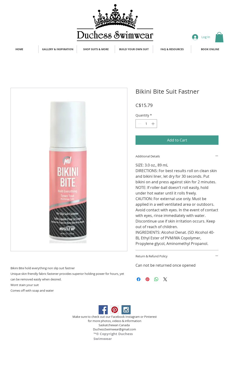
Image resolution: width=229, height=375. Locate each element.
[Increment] (153, 124)
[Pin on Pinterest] (147, 279)
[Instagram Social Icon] (126, 309)
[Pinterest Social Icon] (114, 309)
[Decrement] (139, 124)
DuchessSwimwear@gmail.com (114, 329)
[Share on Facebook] (138, 279)
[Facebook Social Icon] (103, 309)
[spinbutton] (146, 124)
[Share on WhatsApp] (156, 279)
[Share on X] (165, 279)
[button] (219, 37)
